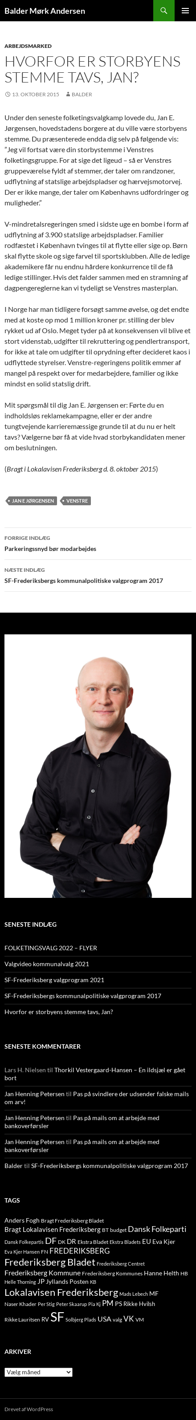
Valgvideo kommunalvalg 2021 (46, 964)
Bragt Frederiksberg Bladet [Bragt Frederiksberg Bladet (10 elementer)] (72, 1220)
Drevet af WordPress (28, 1409)
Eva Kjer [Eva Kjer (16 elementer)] (164, 1241)
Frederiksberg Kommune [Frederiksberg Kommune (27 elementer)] (42, 1272)
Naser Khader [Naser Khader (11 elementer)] (20, 1304)
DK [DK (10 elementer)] (61, 1242)
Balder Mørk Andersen (44, 11)
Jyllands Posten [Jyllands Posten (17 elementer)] (67, 1281)
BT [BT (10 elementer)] (105, 1230)
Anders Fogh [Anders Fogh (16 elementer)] (22, 1220)
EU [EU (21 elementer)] (146, 1241)
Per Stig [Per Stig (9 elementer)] (46, 1304)
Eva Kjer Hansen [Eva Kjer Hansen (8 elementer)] (22, 1252)
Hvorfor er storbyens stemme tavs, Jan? (58, 1011)
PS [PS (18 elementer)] (118, 1303)
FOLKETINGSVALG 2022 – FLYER (50, 948)
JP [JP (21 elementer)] (41, 1281)
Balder (82, 94)
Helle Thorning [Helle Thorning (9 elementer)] (20, 1282)
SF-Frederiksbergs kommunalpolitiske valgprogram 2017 (98, 574)
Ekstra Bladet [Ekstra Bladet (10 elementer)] (93, 1242)
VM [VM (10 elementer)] (139, 1319)
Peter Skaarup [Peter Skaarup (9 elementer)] (71, 1304)
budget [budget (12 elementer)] (118, 1230)
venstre (77, 500)
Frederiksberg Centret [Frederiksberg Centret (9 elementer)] (121, 1264)
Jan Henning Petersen (34, 1093)
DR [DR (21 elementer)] (71, 1241)
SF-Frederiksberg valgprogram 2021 (54, 979)
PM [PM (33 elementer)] (108, 1303)
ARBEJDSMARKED (28, 46)
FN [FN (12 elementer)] (44, 1251)
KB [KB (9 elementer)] (93, 1282)
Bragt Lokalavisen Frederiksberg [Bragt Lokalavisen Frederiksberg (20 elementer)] (52, 1229)
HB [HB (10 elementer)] (184, 1273)
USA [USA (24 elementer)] (104, 1319)
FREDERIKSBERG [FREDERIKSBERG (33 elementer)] (79, 1250)
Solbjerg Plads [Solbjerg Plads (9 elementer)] (80, 1319)
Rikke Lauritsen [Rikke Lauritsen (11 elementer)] (22, 1319)
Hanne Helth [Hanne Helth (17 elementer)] (161, 1273)
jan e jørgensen (33, 500)
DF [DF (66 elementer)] (51, 1240)
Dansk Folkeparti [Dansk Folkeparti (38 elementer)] (157, 1229)
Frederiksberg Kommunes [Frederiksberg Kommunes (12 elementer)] (112, 1273)
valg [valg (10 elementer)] (117, 1319)
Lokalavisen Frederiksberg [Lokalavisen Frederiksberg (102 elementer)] (61, 1292)
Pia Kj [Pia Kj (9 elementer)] (94, 1304)
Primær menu (185, 10)
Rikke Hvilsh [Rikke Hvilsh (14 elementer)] (139, 1303)
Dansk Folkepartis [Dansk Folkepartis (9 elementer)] (24, 1242)
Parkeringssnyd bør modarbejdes (98, 542)
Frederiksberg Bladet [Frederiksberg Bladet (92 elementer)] (49, 1262)
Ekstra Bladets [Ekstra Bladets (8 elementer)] (125, 1242)
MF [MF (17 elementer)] (154, 1293)
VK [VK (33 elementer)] (128, 1318)
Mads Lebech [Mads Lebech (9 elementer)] (133, 1294)
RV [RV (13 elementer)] (45, 1319)
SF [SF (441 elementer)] (57, 1316)
